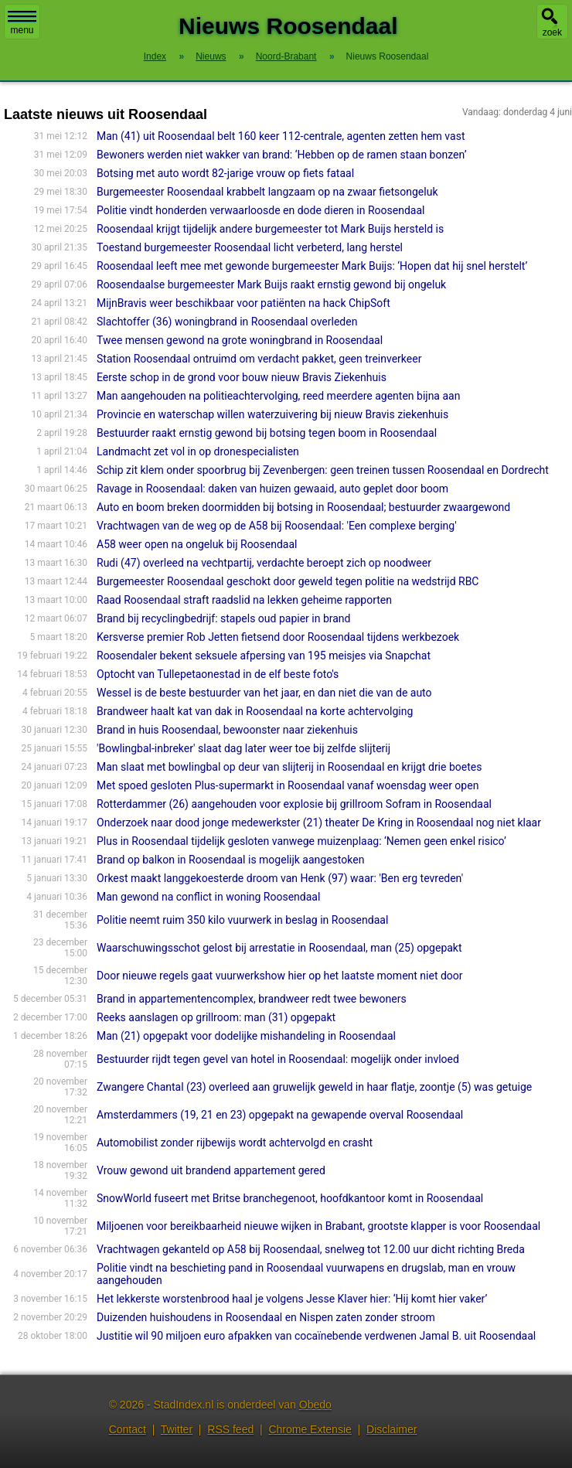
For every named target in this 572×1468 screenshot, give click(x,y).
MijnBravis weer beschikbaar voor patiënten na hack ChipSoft (243, 303)
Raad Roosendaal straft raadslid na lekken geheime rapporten (244, 600)
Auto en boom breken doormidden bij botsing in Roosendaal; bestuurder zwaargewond (303, 507)
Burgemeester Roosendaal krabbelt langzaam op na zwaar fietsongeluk (267, 192)
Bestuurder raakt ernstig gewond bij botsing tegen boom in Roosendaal (267, 433)
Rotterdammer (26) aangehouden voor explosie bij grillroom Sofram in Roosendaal (294, 804)
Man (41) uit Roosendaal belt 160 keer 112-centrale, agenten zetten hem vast (281, 136)
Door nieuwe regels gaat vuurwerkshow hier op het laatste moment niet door (280, 975)
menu (22, 23)
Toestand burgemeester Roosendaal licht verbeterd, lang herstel (250, 247)
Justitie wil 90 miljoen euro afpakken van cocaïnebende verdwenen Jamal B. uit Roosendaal (316, 1336)
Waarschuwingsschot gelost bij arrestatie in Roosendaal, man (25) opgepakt (279, 948)
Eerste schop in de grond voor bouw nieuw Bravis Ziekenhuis (241, 377)
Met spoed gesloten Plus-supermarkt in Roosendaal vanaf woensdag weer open (287, 785)
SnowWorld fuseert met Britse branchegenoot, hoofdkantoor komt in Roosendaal (290, 1198)
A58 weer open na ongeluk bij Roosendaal (197, 544)
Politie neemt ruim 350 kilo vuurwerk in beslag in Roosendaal (242, 920)
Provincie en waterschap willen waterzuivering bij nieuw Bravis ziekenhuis (272, 414)
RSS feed (230, 1429)
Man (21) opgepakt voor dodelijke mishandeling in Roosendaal (246, 1036)
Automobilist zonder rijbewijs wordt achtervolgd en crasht (235, 1142)
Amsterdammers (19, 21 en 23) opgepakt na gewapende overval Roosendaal (280, 1115)
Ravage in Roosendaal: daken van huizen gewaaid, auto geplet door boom (272, 488)
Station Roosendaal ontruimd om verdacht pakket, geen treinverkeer (259, 359)
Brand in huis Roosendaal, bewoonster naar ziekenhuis (227, 730)
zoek (552, 32)
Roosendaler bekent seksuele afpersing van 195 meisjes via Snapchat (264, 655)
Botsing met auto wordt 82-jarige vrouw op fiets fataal (225, 173)
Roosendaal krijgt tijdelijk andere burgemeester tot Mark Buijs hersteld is (270, 229)
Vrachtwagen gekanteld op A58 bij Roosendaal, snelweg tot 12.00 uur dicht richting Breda (311, 1249)
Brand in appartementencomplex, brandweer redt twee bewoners (252, 999)
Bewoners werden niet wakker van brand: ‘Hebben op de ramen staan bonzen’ (281, 154)
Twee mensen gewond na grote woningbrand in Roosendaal (240, 340)
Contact (127, 1429)
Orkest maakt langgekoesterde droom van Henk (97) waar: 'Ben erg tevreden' (280, 878)
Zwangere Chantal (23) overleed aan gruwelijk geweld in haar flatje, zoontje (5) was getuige (314, 1087)
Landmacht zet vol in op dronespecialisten (198, 451)
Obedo (315, 1404)
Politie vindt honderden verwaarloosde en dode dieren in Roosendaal (260, 210)
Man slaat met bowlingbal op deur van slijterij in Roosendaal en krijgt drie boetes (289, 767)
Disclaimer (391, 1429)
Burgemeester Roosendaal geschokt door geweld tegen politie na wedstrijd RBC (287, 581)
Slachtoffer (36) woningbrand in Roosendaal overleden (227, 321)
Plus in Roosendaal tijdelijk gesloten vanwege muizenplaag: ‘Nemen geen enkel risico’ (301, 841)
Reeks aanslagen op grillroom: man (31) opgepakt (216, 1017)
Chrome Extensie (309, 1429)
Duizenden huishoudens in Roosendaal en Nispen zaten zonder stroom (266, 1317)
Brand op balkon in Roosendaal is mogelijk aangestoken (230, 859)
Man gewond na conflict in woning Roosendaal (208, 897)
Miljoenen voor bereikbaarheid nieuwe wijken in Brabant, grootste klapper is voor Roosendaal (318, 1226)
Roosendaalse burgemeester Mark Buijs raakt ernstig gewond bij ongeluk (271, 284)
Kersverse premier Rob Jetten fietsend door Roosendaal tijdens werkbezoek (278, 637)
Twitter (176, 1429)
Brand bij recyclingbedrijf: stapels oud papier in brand (223, 618)
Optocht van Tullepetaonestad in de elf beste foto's (218, 674)
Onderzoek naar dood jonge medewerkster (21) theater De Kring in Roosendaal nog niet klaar (319, 822)
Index (155, 56)
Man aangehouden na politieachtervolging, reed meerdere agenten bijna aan (278, 396)
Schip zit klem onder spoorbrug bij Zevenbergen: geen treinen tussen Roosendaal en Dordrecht (323, 470)
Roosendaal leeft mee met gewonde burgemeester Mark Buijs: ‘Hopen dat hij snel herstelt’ (312, 266)
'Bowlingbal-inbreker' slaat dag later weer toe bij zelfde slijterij (243, 748)
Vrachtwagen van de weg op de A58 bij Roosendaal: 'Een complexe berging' (277, 525)
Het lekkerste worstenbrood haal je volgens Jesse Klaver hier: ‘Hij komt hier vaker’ (292, 1299)
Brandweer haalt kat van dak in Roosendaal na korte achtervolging (255, 711)
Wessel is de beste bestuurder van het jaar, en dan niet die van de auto (264, 692)
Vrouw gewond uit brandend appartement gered (211, 1170)
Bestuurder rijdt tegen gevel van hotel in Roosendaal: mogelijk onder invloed (278, 1059)
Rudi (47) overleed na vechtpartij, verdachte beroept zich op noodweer (264, 563)
